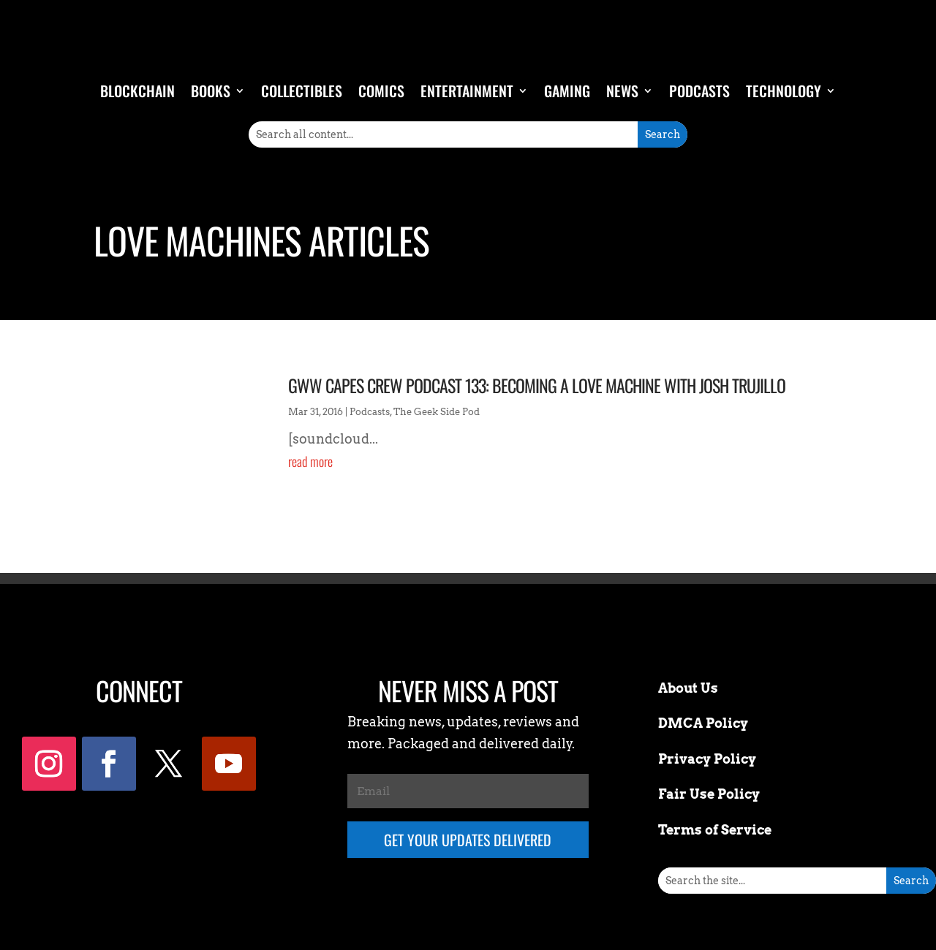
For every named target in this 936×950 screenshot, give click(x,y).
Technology (783, 91)
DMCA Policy (703, 723)
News (622, 91)
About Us (688, 688)
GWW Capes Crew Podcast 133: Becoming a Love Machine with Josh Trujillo (536, 385)
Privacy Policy (707, 759)
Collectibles (301, 91)
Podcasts (699, 91)
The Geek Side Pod (436, 411)
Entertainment (466, 91)
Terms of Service (714, 829)
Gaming (567, 91)
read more (310, 461)
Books (210, 91)
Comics (381, 91)
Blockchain (137, 91)
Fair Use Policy (709, 794)
